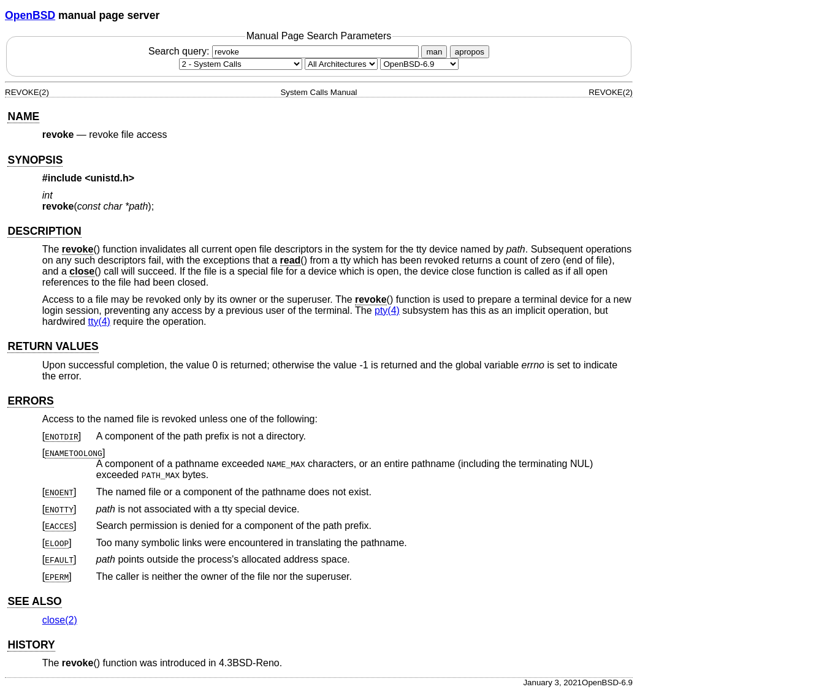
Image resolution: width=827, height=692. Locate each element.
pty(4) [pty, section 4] (387, 310)
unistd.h (110, 178)
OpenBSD (30, 15)
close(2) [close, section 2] (59, 620)
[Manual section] (240, 64)
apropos (469, 51)
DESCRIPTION (44, 231)
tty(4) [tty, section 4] (99, 321)
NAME (23, 116)
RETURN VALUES (52, 346)
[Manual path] (419, 64)
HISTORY (31, 645)
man (434, 51)
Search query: (285, 51)
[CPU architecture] (341, 64)
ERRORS (30, 401)
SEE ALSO (34, 601)
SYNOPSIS (35, 160)
